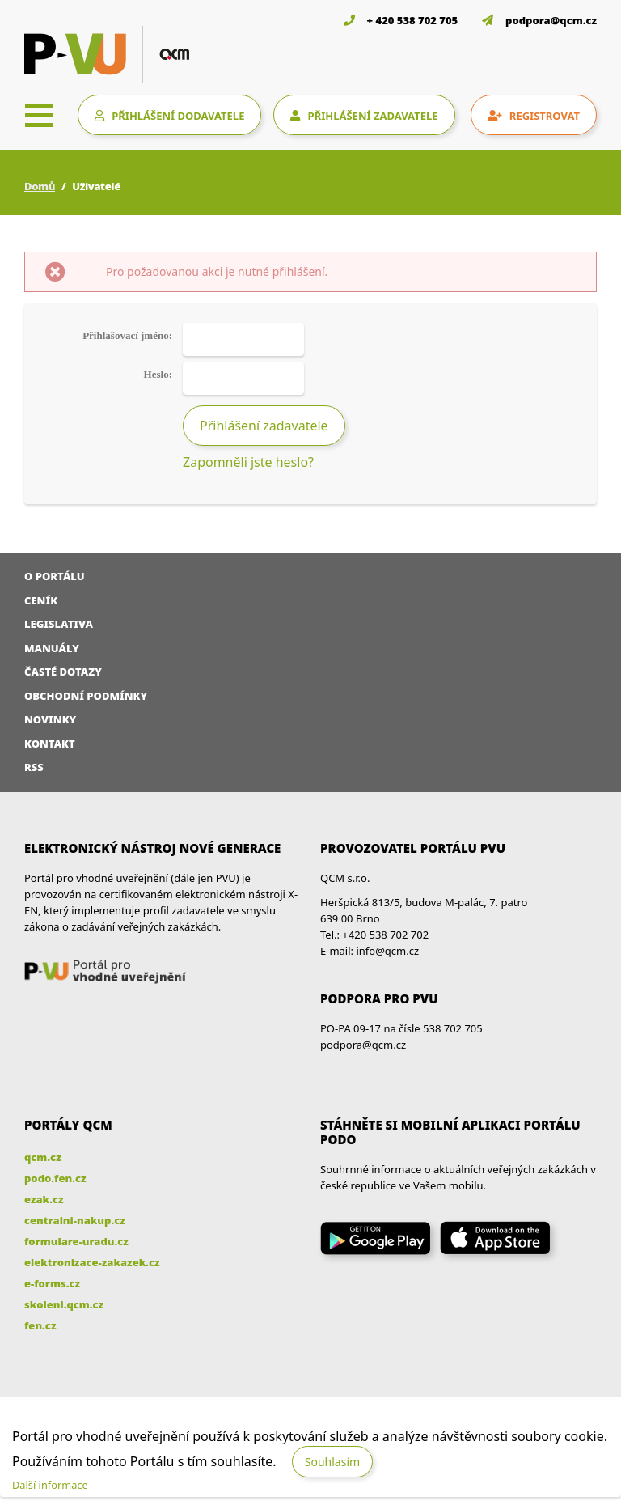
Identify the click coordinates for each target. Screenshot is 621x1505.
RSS (34, 767)
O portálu (54, 576)
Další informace (50, 1484)
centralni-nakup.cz (74, 1220)
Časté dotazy (63, 671)
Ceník (40, 600)
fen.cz (40, 1325)
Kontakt (49, 743)
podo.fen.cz (55, 1178)
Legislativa (58, 624)
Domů (39, 186)
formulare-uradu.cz (76, 1241)
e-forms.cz (52, 1283)
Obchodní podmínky (85, 696)
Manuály (51, 648)
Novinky (50, 719)
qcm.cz (42, 1157)
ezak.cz (44, 1199)
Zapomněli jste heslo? (248, 462)
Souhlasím (332, 1461)
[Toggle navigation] (39, 115)
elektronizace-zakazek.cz (92, 1262)
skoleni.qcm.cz (64, 1304)
